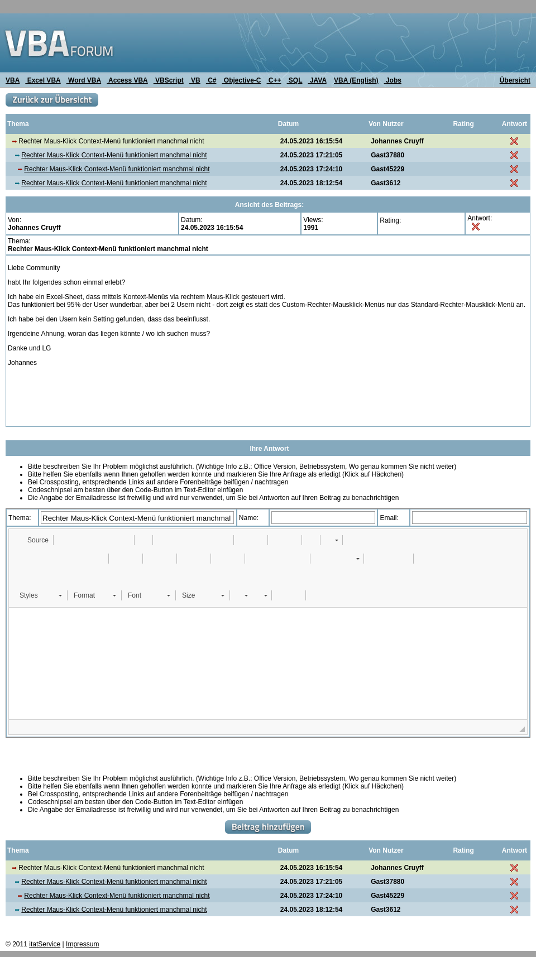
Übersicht (515, 80)
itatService (44, 944)
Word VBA (83, 80)
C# (211, 80)
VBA (13, 80)
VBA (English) (356, 80)
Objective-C (241, 80)
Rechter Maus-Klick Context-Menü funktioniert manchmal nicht (114, 155)
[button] (32, 540)
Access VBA (127, 80)
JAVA (317, 80)
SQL (295, 80)
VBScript (169, 80)
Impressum (82, 944)
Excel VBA (42, 80)
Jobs (392, 80)
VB (194, 80)
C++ (274, 80)
